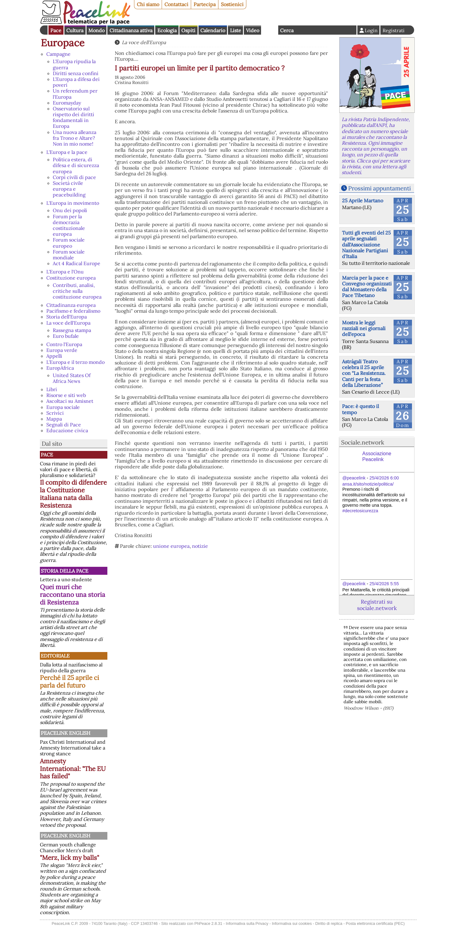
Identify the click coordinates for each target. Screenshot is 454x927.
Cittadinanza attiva (131, 30)
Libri (51, 389)
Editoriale (55, 656)
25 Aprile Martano (362, 200)
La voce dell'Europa (68, 323)
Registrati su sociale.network (377, 605)
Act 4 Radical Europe (76, 263)
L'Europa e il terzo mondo (75, 362)
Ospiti (188, 30)
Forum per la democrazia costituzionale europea (69, 225)
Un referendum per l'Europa (75, 94)
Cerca (287, 30)
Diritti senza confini (75, 73)
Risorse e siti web (66, 395)
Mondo (96, 30)
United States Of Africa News (71, 378)
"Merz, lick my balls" (69, 857)
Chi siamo (148, 4)
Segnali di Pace (63, 425)
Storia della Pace (64, 571)
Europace (62, 42)
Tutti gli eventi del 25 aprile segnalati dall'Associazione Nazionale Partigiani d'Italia (366, 244)
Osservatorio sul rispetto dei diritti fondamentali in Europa (73, 117)
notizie (200, 546)
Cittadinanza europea (71, 305)
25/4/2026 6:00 (384, 477)
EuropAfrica (60, 368)
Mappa (54, 419)
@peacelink (353, 477)
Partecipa (205, 4)
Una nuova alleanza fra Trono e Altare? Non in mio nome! (74, 138)
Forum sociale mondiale (69, 255)
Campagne (58, 54)
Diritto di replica (328, 923)
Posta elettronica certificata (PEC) (375, 923)
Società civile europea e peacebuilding (69, 189)
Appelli (54, 356)
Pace (55, 30)
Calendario (212, 30)
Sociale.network (362, 442)
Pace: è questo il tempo (360, 409)
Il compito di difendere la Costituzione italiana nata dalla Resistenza (73, 493)
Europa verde (61, 350)
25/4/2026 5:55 (384, 583)
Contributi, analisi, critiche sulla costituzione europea (77, 291)
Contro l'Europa (64, 344)
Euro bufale (66, 336)
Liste (235, 30)
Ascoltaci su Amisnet (69, 401)
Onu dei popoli (70, 210)
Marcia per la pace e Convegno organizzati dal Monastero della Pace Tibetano (367, 287)
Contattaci (176, 4)
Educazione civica (67, 430)
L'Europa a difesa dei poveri (76, 82)
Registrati (394, 30)
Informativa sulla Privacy (247, 923)
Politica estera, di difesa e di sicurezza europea (76, 165)
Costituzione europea (71, 278)
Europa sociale (63, 407)
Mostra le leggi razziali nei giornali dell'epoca (364, 328)
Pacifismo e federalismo (73, 311)
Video (252, 30)
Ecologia (167, 30)
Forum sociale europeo (69, 243)
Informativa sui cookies (292, 923)
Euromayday (67, 103)
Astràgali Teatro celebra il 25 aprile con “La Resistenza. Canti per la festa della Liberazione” (364, 373)
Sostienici (232, 4)
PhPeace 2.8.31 (208, 923)
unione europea (171, 546)
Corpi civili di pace (74, 177)
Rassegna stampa (72, 330)
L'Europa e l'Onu (65, 272)
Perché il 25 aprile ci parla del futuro (69, 681)
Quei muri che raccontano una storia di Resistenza (72, 594)
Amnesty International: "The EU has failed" (73, 768)
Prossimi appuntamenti (379, 188)
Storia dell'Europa (66, 317)
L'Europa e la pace (66, 152)
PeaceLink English (65, 733)
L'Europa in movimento (72, 203)
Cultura (74, 30)
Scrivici (55, 413)
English (269, 30)
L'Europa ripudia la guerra (74, 64)
